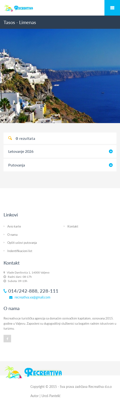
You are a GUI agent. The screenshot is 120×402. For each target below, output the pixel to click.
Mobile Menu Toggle (112, 8)
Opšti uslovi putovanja (22, 243)
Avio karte (14, 226)
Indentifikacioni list (19, 251)
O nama (12, 234)
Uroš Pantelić (51, 396)
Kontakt (72, 226)
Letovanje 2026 (20, 151)
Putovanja (16, 165)
